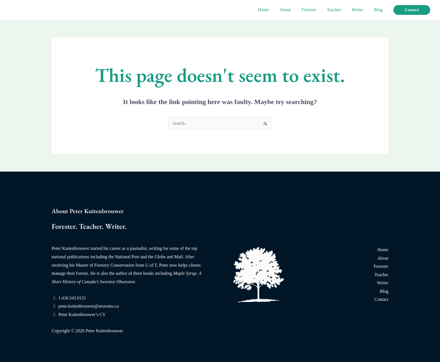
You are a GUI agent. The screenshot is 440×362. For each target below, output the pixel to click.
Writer (360, 9)
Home (272, 9)
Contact (381, 299)
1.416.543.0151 (72, 298)
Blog (379, 9)
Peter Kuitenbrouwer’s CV (82, 314)
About (292, 9)
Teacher (338, 9)
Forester (314, 9)
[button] (411, 10)
